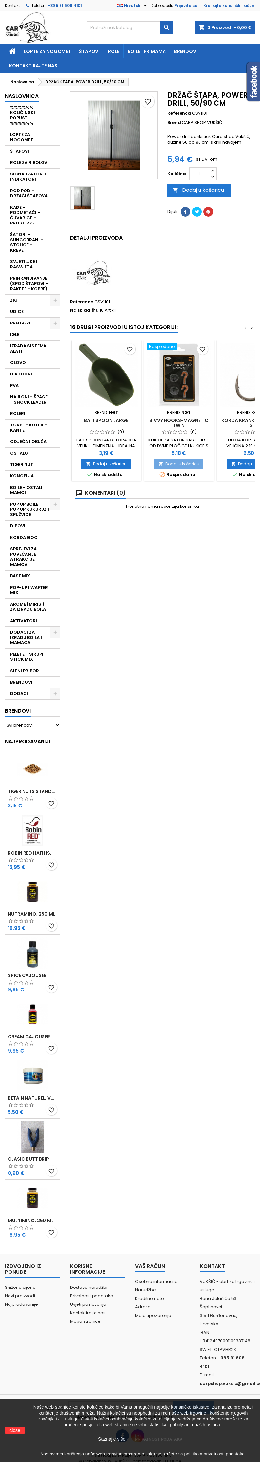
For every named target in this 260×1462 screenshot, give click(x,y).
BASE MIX (20, 576)
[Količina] (199, 173)
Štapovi (89, 51)
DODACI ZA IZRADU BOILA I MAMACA (26, 637)
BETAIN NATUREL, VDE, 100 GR (32, 1098)
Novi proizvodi (20, 1296)
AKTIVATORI (23, 621)
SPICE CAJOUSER (27, 975)
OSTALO (19, 453)
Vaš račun (150, 1266)
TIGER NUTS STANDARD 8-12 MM (32, 791)
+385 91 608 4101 (65, 5)
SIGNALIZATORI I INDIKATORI (28, 176)
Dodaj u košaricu (198, 190)
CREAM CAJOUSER (29, 1036)
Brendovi (186, 51)
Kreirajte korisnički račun (228, 5)
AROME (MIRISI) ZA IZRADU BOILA (28, 606)
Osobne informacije (156, 1281)
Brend (174, 122)
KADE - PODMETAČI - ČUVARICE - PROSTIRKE (25, 215)
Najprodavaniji (27, 741)
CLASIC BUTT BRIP (28, 1159)
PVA (14, 385)
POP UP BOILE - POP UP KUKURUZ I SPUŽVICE (29, 509)
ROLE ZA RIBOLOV (28, 162)
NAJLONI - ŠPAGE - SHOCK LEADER (29, 399)
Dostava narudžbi (88, 1287)
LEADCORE (21, 374)
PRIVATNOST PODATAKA (158, 1439)
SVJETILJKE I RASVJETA (23, 264)
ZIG (14, 300)
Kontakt (12, 5)
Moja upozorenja (153, 1315)
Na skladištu (84, 310)
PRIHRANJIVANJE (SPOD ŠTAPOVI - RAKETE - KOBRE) (29, 283)
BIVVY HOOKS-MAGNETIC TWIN (178, 423)
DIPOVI (17, 526)
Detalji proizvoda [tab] (96, 237)
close (14, 1430)
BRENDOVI (21, 682)
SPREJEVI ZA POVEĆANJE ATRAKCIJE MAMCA (23, 557)
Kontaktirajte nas (33, 65)
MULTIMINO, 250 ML (31, 1220)
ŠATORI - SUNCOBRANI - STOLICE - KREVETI (26, 242)
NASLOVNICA (22, 96)
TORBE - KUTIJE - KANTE (29, 427)
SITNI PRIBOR (24, 671)
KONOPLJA (22, 476)
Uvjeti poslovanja (88, 1304)
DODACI (19, 693)
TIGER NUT (21, 464)
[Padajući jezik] (132, 5)
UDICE (17, 311)
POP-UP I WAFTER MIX (29, 590)
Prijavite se (185, 5)
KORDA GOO (24, 537)
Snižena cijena (20, 1287)
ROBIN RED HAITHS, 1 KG (32, 853)
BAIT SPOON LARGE (106, 420)
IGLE (14, 334)
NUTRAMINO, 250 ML (31, 914)
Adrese (143, 1307)
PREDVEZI (20, 323)
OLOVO (18, 362)
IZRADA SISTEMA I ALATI (29, 348)
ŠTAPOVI (19, 151)
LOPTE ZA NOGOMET (21, 137)
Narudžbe (145, 1290)
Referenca (179, 113)
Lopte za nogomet (47, 51)
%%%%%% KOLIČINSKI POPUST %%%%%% (22, 115)
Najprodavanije (21, 1304)
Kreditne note (149, 1298)
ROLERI (17, 413)
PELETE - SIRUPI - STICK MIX (28, 656)
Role (113, 51)
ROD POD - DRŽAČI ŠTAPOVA (29, 193)
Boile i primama (147, 51)
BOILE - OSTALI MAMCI (26, 490)
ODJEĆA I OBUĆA (28, 442)
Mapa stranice (85, 1321)
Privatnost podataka (91, 1296)
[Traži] (130, 27)
